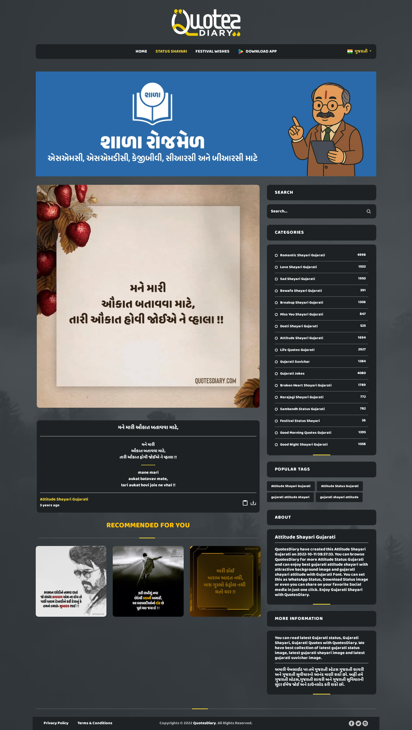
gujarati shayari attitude (339, 497)
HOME (141, 51)
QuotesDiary (204, 723)
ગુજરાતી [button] (357, 51)
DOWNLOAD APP (257, 51)
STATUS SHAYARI (171, 51)
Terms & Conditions (95, 723)
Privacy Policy (56, 723)
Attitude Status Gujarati (340, 486)
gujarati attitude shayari (290, 497)
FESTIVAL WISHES (212, 51)
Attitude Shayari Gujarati (64, 499)
